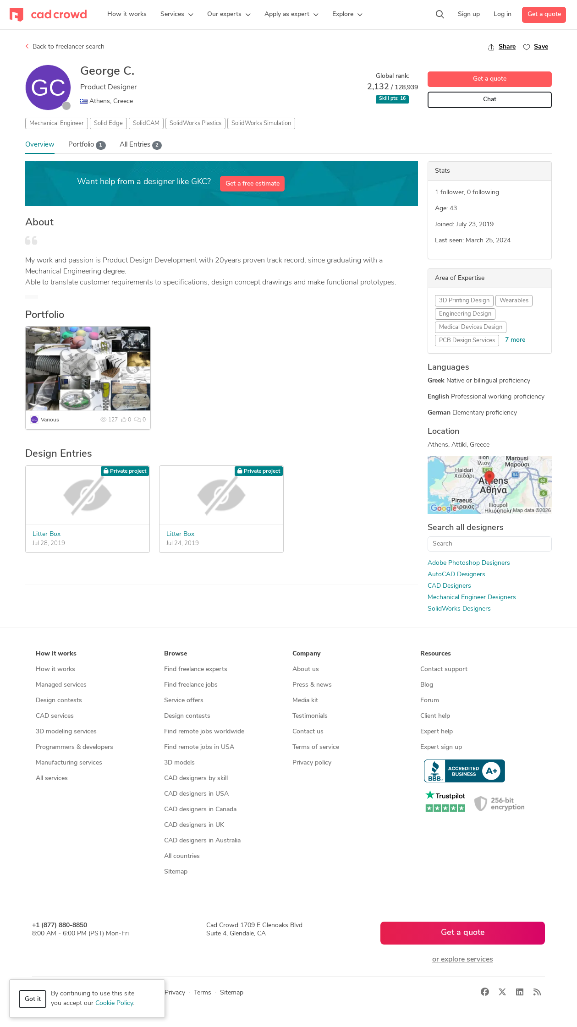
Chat (489, 99)
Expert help (436, 731)
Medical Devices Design (470, 327)
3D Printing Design (464, 301)
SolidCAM (146, 123)
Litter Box (46, 534)
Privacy (175, 992)
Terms (202, 992)
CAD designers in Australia (202, 840)
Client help (435, 716)
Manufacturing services (69, 762)
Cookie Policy (114, 1003)
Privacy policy (311, 762)
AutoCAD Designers (456, 574)
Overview (40, 145)
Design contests (59, 700)
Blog (426, 685)
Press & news (312, 685)
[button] (177, 14)
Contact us (308, 731)
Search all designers (466, 528)
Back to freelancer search (64, 46)
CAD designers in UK (194, 825)
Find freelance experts (195, 669)
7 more (515, 340)
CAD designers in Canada (200, 809)
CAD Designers (449, 586)
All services (52, 778)
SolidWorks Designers (459, 609)
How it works (55, 669)
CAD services (55, 716)
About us (305, 669)
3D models (179, 762)
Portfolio (87, 145)
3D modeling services (66, 731)
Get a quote (544, 14)
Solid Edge (108, 123)
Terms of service (315, 747)
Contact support (443, 669)
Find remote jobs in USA (199, 747)
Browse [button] (175, 653)
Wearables (514, 301)
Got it (33, 999)
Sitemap (175, 872)
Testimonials (310, 716)
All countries (182, 856)
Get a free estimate (252, 183)
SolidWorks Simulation (261, 123)
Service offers (183, 700)
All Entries (141, 145)
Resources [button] (435, 653)
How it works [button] (56, 653)
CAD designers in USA (196, 794)
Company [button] (306, 653)
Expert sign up (441, 747)
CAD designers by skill (196, 778)
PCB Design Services (467, 341)
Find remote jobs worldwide (204, 731)
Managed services (61, 685)
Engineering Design (465, 314)
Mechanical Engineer (56, 123)
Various (50, 420)
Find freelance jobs (191, 685)
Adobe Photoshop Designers (469, 563)
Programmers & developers (74, 747)
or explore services (462, 959)
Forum (429, 700)
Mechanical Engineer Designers (472, 597)
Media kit (305, 700)
